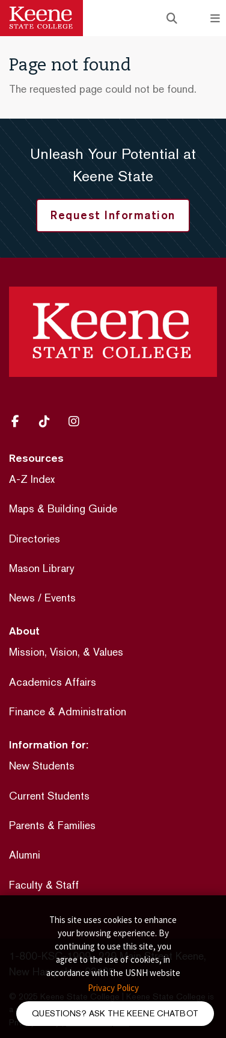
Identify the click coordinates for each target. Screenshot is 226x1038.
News (22, 597)
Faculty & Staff (44, 884)
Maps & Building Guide (63, 508)
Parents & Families (52, 825)
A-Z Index (32, 479)
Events (60, 597)
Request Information (113, 215)
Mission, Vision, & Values (66, 651)
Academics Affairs (52, 682)
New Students (42, 765)
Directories (34, 538)
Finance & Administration (67, 711)
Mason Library (42, 568)
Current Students (49, 795)
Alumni (24, 854)
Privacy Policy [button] (113, 987)
